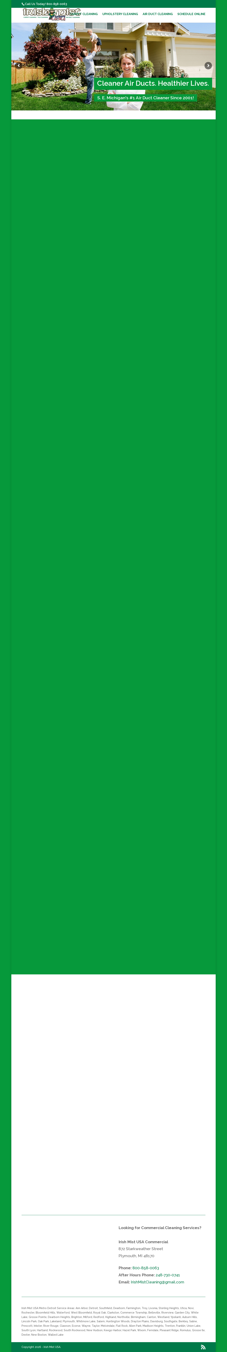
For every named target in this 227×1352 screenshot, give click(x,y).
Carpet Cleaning (84, 14)
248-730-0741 (168, 1275)
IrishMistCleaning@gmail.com (157, 1282)
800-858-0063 (56, 4)
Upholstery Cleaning (120, 14)
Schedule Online (191, 14)
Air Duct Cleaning (158, 14)
